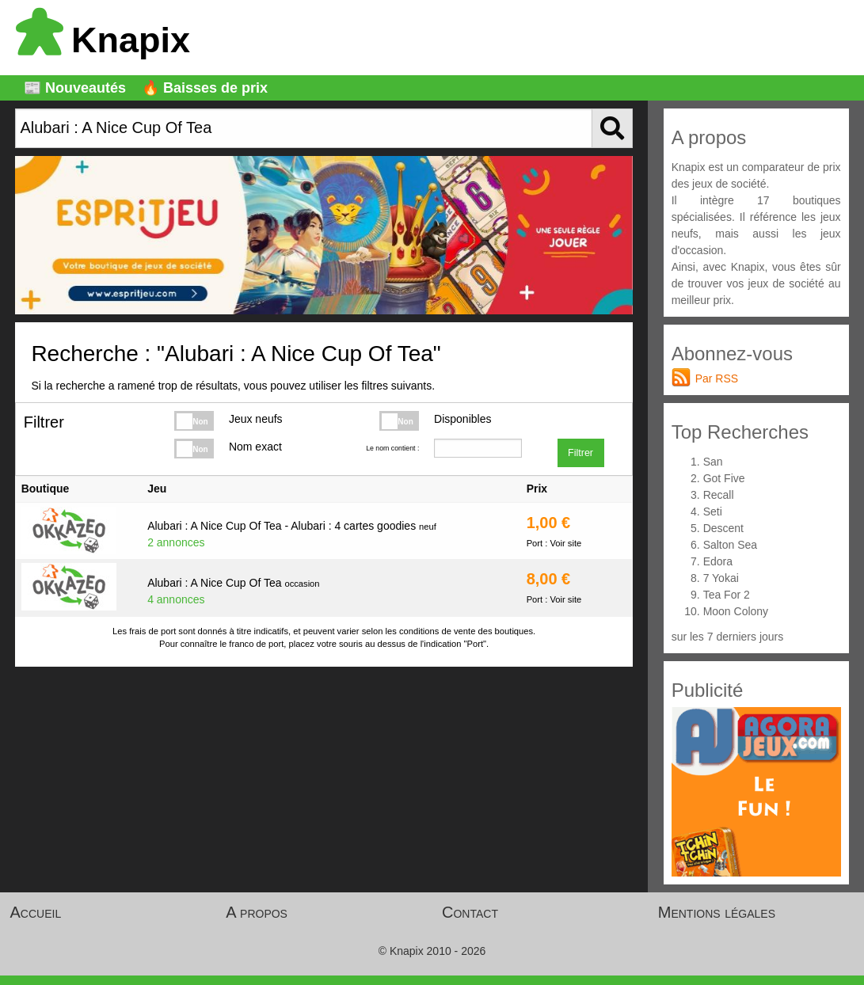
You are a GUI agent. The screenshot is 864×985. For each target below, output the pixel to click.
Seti (712, 511)
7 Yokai (721, 578)
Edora (718, 561)
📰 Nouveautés (75, 88)
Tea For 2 (726, 594)
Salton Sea (730, 544)
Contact (470, 912)
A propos (256, 912)
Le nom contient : (392, 448)
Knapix (103, 40)
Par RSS (716, 378)
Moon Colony (736, 611)
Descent (723, 528)
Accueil (36, 912)
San (713, 461)
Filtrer (580, 452)
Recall (718, 495)
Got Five (724, 478)
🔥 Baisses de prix (205, 88)
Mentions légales (716, 912)
